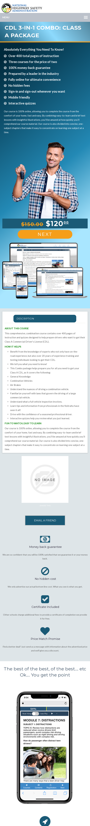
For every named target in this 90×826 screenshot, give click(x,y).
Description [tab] (25, 318)
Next (45, 234)
